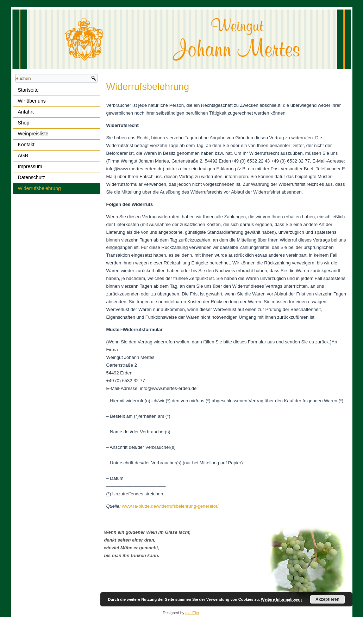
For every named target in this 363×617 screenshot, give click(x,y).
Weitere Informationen (281, 599)
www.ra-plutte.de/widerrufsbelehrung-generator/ (170, 506)
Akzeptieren (327, 599)
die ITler (192, 613)
